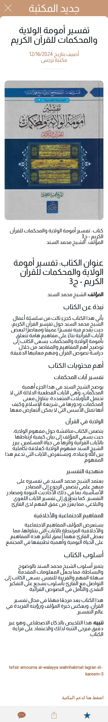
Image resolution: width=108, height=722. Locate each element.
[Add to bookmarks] (87, 715)
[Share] (54, 715)
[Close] (8, 8)
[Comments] (21, 715)
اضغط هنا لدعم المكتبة (82, 697)
